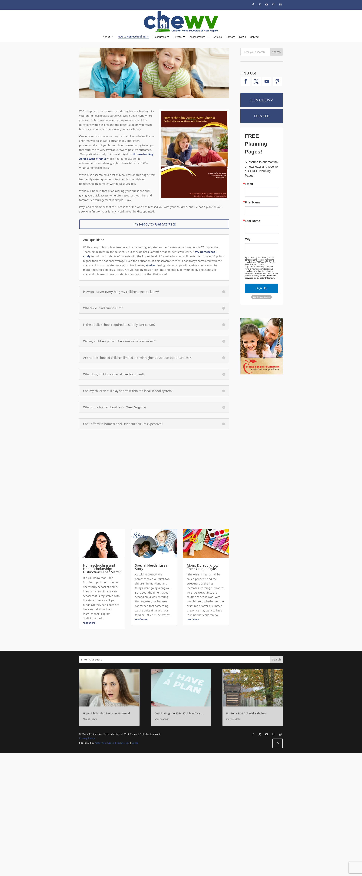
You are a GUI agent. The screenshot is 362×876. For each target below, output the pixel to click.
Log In (135, 742)
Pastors (230, 36)
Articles (217, 36)
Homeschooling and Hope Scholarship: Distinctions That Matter (102, 568)
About (106, 36)
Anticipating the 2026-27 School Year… (179, 713)
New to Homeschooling (132, 36)
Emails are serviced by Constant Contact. (260, 277)
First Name (253, 202)
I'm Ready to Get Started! (154, 224)
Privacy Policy (87, 738)
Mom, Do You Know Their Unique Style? (202, 567)
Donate (261, 116)
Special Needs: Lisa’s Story (151, 567)
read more (89, 622)
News (242, 36)
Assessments (197, 36)
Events (178, 36)
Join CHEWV (261, 100)
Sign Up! (261, 288)
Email (249, 184)
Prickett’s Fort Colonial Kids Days (246, 713)
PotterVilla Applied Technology (111, 742)
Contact (254, 36)
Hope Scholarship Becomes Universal (106, 713)
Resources (159, 36)
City (248, 239)
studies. (151, 265)
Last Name (252, 220)
